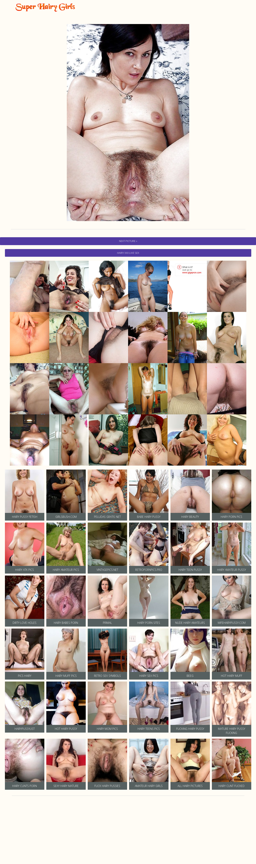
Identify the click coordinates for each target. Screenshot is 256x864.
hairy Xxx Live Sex (128, 253)
